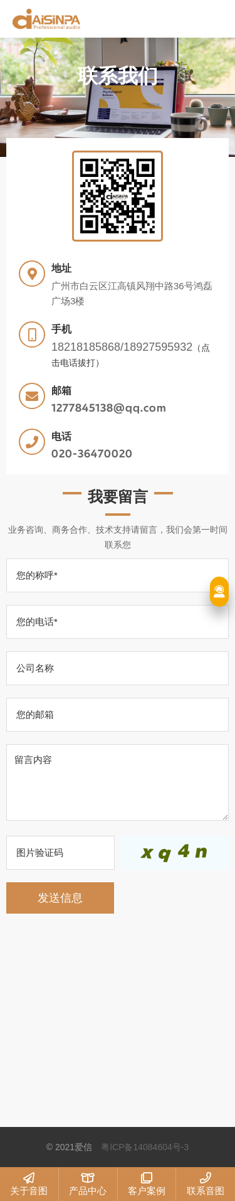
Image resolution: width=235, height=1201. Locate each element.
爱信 (101, 19)
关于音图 (29, 1184)
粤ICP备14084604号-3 (145, 1147)
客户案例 (147, 1184)
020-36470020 (92, 454)
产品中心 (88, 1184)
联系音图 (205, 1184)
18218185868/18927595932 (121, 347)
